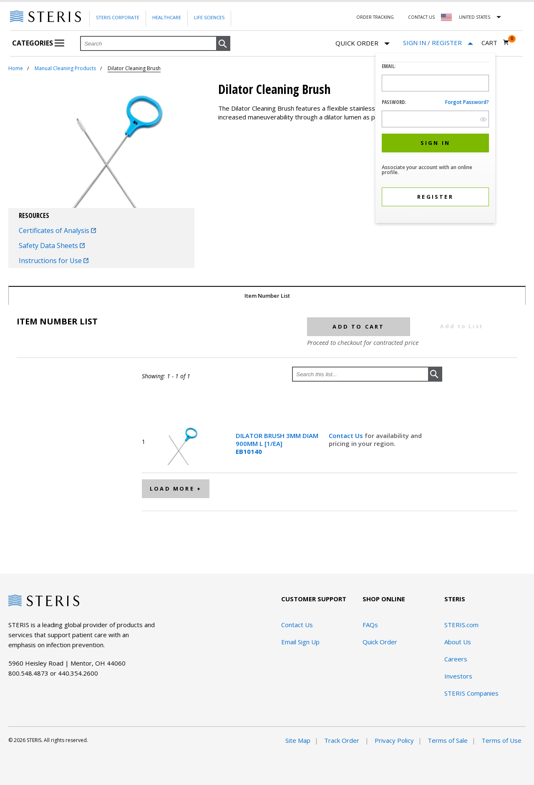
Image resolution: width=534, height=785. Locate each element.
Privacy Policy (394, 740)
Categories (38, 43)
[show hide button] (483, 119)
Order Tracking (375, 17)
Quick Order (362, 43)
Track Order (342, 740)
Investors (458, 676)
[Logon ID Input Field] (435, 83)
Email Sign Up (300, 642)
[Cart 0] (495, 42)
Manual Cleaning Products (65, 68)
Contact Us (421, 17)
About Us (457, 642)
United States (474, 17)
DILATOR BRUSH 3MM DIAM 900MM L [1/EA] (277, 443)
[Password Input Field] (435, 119)
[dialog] (435, 139)
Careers (455, 659)
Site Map (297, 740)
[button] (223, 44)
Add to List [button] (461, 326)
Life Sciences (209, 17)
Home (15, 68)
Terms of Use (501, 740)
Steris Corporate (117, 17)
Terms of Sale (448, 740)
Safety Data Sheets (52, 245)
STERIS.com (461, 624)
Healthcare (166, 17)
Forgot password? (467, 102)
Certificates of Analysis (57, 230)
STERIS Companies (471, 693)
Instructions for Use (53, 260)
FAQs (370, 624)
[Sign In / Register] (438, 43)
